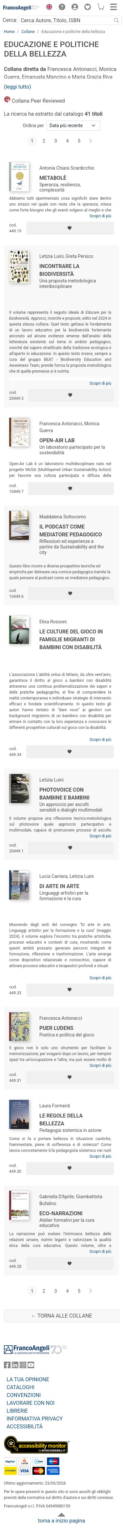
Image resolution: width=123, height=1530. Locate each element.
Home (9, 31)
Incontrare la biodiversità (59, 270)
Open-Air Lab (56, 440)
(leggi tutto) (17, 87)
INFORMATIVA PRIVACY (35, 1419)
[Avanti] (91, 141)
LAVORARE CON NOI (30, 1403)
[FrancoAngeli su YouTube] (31, 1366)
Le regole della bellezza (61, 1120)
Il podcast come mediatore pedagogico (70, 531)
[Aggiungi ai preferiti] (70, 228)
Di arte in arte (59, 886)
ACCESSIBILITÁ (25, 1426)
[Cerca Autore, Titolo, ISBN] (65, 20)
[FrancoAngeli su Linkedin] (15, 1366)
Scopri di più (100, 216)
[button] (47, 8)
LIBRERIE (17, 1411)
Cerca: (10, 20)
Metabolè (52, 178)
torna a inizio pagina (61, 1521)
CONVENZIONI (24, 1395)
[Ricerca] (116, 20)
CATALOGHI (20, 1387)
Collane (27, 31)
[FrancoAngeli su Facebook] (7, 1366)
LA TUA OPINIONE (28, 1379)
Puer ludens (56, 1028)
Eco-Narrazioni (61, 1213)
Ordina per (33, 125)
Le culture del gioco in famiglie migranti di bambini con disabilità (71, 639)
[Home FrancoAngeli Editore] (21, 8)
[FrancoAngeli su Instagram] (23, 1366)
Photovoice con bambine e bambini (64, 794)
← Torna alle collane (61, 1316)
